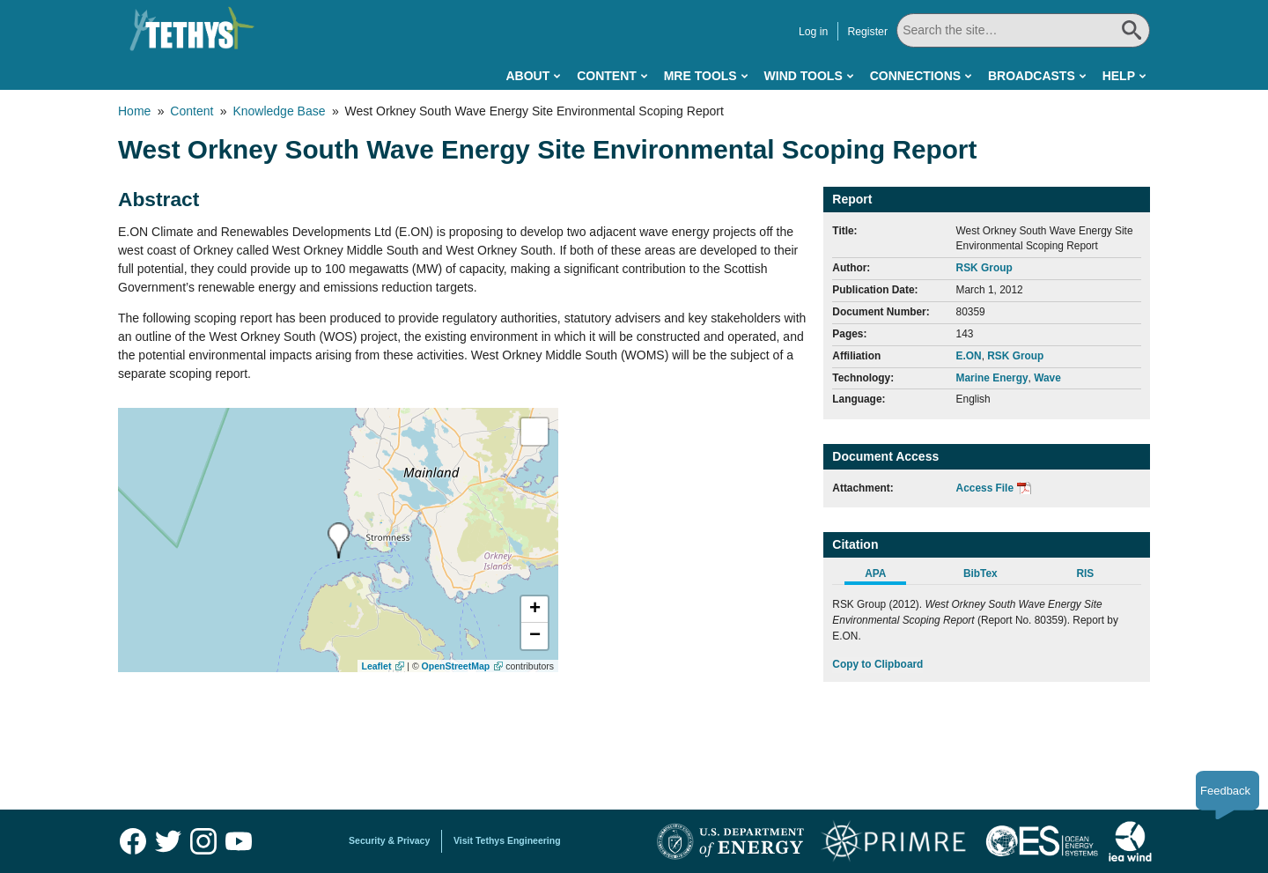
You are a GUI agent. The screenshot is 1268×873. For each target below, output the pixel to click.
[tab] (884, 576)
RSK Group (984, 268)
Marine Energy (992, 378)
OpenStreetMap (456, 666)
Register (867, 32)
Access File (985, 488)
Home (134, 111)
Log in (813, 32)
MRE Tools (700, 76)
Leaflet (377, 666)
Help (1118, 76)
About (527, 76)
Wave (1047, 378)
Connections (915, 76)
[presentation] (339, 540)
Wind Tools (803, 76)
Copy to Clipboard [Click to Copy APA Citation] (877, 664)
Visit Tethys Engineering (507, 840)
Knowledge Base (278, 111)
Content (607, 76)
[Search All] (1023, 30)
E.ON (969, 356)
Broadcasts (1031, 76)
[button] (534, 609)
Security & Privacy (389, 840)
